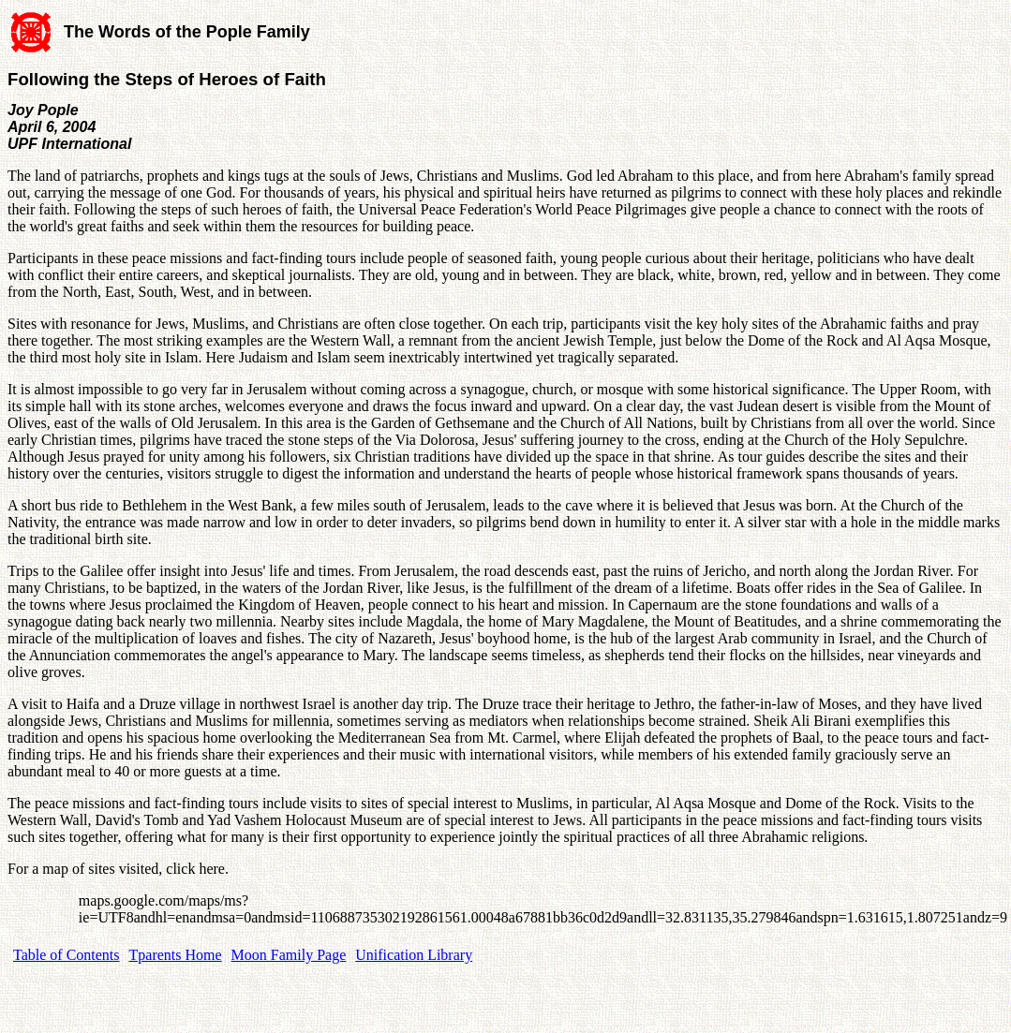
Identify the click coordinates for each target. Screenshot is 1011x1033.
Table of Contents (66, 955)
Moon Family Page (289, 955)
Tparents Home (175, 955)
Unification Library (413, 955)
